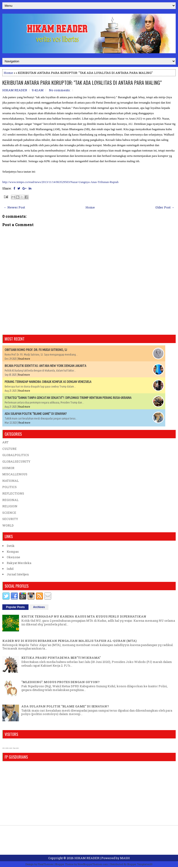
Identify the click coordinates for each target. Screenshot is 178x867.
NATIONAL (10, 481)
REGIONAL (10, 500)
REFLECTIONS (13, 493)
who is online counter (7, 748)
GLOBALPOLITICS (15, 455)
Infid (10, 569)
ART (5, 442)
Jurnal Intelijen (18, 574)
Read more (24, 358)
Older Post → (164, 207)
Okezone (13, 557)
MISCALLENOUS (14, 474)
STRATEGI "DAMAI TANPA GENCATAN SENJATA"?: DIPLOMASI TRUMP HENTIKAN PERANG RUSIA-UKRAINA (68, 398)
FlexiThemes (45, 864)
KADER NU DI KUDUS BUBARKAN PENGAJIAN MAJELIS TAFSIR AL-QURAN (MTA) (69, 641)
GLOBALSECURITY (16, 461)
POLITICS (9, 487)
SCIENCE (9, 513)
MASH (125, 858)
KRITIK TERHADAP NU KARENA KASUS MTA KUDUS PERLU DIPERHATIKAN (83, 616)
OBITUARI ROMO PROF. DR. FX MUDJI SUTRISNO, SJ (36, 350)
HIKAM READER (86, 858)
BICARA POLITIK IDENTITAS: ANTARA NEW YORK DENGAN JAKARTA (45, 366)
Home (8, 73)
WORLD (8, 525)
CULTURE (9, 449)
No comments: (59, 90)
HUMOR (8, 468)
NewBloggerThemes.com (93, 864)
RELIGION (9, 506)
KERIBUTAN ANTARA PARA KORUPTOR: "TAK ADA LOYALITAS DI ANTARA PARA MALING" (82, 82)
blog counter (16, 748)
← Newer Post (14, 207)
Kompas (13, 551)
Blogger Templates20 (140, 864)
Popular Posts (15, 607)
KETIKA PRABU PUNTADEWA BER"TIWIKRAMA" (61, 658)
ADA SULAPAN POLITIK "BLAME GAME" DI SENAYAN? (36, 414)
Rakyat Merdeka (19, 563)
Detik (11, 546)
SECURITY (10, 519)
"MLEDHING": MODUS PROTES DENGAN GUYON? (60, 682)
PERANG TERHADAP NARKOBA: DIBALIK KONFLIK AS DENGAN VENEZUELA (48, 382)
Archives (39, 607)
